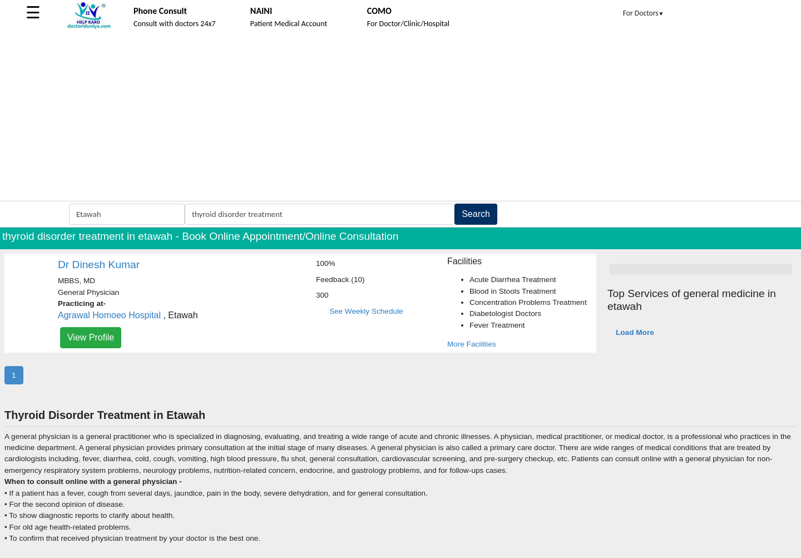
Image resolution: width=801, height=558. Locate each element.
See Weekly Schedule (366, 311)
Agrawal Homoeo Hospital (109, 315)
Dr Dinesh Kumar (99, 264)
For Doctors (643, 13)
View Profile (90, 337)
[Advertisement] (400, 117)
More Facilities (471, 344)
